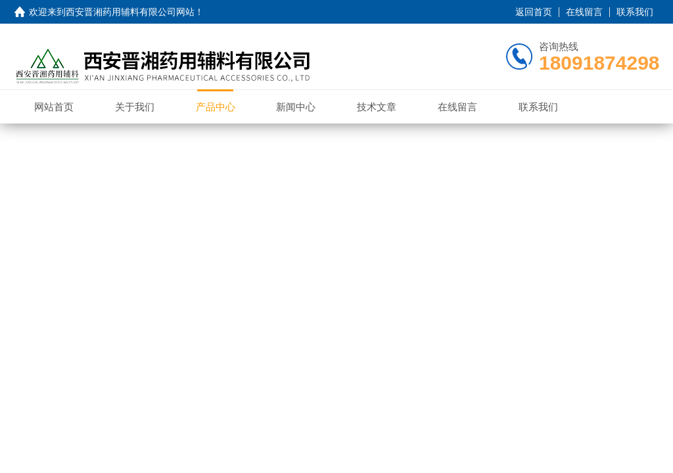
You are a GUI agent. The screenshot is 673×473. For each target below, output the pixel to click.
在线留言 (584, 12)
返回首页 (533, 12)
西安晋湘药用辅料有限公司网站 (130, 12)
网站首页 (54, 106)
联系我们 (634, 12)
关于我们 (134, 106)
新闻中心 (295, 106)
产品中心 (215, 106)
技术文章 (376, 106)
